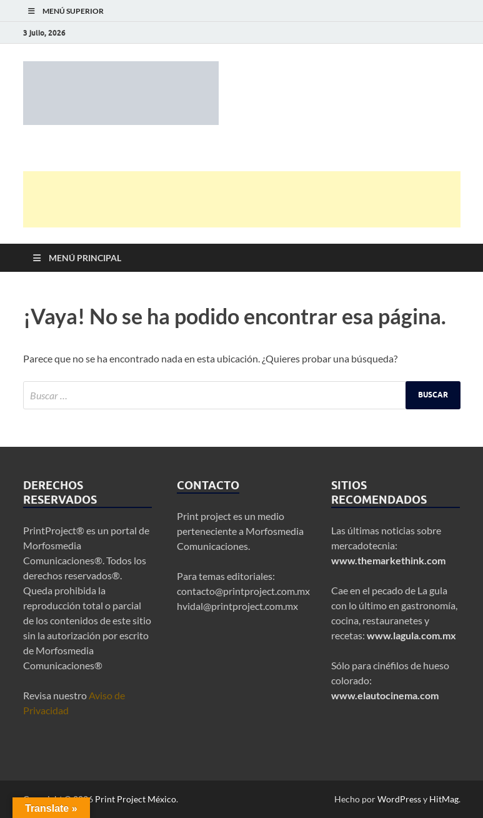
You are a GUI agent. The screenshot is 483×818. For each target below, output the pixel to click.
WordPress (399, 799)
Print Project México (135, 799)
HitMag (444, 799)
